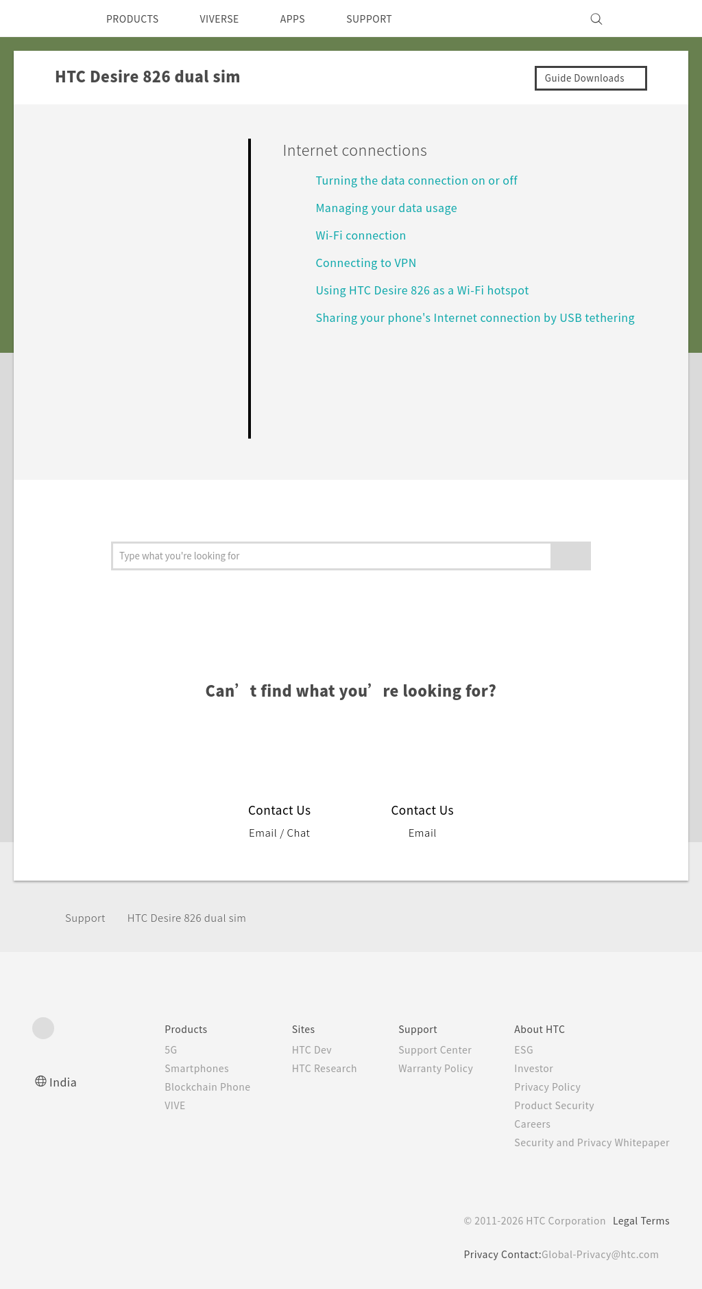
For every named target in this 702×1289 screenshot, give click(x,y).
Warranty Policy (421, 1068)
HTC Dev (290, 1049)
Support (87, 917)
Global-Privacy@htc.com (597, 1254)
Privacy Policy (538, 1086)
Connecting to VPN (371, 261)
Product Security (546, 1105)
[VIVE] (651, 18)
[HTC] (48, 18)
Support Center (420, 1049)
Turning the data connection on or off (426, 179)
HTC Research (303, 1068)
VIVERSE (231, 18)
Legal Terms (638, 1220)
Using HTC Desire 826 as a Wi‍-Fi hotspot (430, 289)
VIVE (146, 1105)
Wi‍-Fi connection (364, 234)
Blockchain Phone (180, 1086)
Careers (522, 1123)
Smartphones (168, 1068)
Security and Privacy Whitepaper (586, 1142)
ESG (513, 1049)
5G (140, 1049)
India (63, 1081)
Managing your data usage (393, 206)
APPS (311, 18)
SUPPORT (393, 18)
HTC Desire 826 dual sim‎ (197, 917)
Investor (524, 1068)
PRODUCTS (136, 18)
